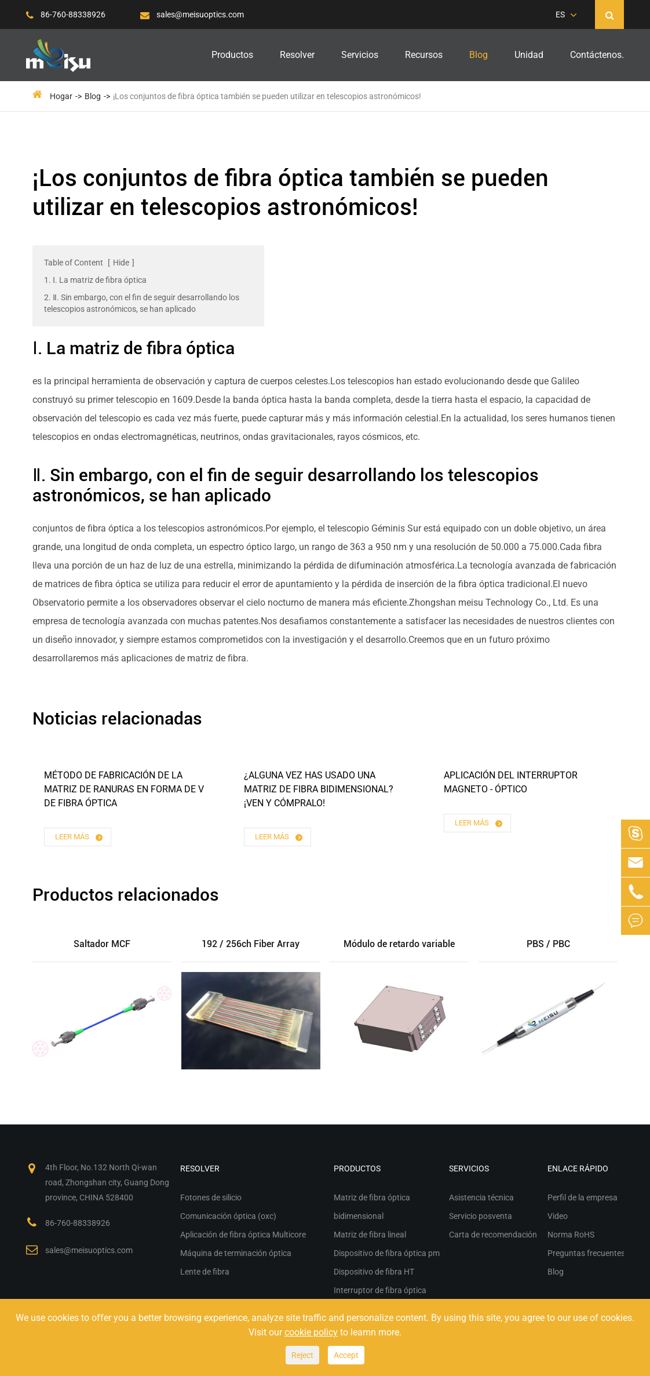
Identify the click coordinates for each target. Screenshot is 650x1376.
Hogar (61, 96)
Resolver (297, 54)
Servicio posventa (480, 1216)
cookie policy (311, 1332)
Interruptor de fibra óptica (380, 1290)
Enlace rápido (577, 1168)
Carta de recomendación (493, 1234)
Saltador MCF (102, 943)
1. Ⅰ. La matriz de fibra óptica (95, 280)
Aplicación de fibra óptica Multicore (243, 1234)
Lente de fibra (204, 1271)
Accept (346, 1355)
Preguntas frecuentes (586, 1253)
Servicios (359, 54)
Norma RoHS (570, 1234)
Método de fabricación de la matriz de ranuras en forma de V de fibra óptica (124, 789)
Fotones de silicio (211, 1197)
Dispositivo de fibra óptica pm (387, 1253)
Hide (121, 262)
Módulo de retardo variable (399, 943)
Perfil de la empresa (582, 1197)
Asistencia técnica (481, 1197)
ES (560, 14)
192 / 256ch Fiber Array (251, 943)
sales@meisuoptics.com (192, 14)
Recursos (424, 54)
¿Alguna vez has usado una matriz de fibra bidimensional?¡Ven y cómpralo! (318, 789)
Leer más (79, 837)
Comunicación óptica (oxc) (228, 1216)
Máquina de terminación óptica (235, 1253)
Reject (302, 1355)
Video (557, 1216)
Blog (478, 54)
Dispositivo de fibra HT (374, 1271)
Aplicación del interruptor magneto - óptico (511, 782)
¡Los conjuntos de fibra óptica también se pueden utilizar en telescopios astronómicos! (267, 96)
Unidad (528, 54)
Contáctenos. (597, 54)
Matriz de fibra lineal (370, 1234)
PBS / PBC (548, 943)
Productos (232, 54)
